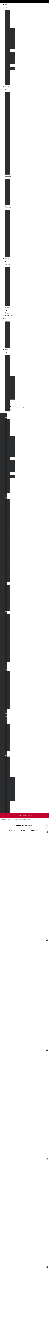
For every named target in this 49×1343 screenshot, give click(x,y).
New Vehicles (12, 819)
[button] (24, 815)
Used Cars (7, 87)
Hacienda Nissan (22, 408)
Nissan (20, 819)
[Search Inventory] (46, 407)
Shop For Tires (7, 310)
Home (3, 819)
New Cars (6, 6)
